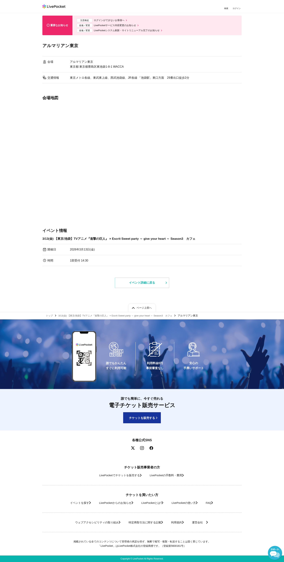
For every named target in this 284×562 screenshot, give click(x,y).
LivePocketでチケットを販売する (116, 475)
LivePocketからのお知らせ (110, 502)
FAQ (215, 502)
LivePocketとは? (151, 502)
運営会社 (204, 522)
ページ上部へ (144, 306)
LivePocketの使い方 (187, 502)
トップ (50, 315)
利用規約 (178, 522)
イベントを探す (71, 502)
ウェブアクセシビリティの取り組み (90, 522)
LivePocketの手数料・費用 (167, 475)
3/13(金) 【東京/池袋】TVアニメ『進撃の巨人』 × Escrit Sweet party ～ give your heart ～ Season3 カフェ (123, 241)
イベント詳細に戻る (142, 285)
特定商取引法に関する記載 (143, 522)
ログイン (237, 8)
